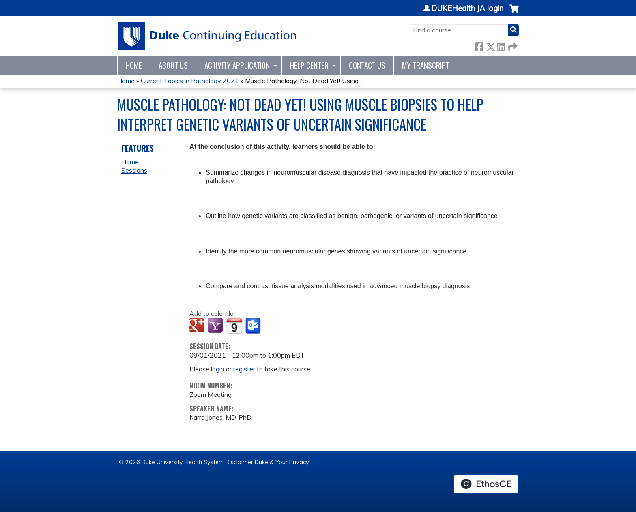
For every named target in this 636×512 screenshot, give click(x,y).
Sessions (134, 170)
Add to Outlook (253, 326)
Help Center (309, 65)
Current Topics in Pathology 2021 (190, 81)
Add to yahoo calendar (216, 326)
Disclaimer (239, 462)
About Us (173, 65)
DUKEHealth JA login (467, 8)
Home (134, 65)
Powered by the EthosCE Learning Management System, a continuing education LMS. (486, 484)
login (217, 369)
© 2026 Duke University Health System (171, 462)
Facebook (479, 45)
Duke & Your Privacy (282, 462)
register (244, 369)
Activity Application (237, 65)
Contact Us (367, 65)
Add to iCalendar (234, 325)
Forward (512, 45)
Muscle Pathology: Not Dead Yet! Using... (303, 81)
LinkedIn (501, 45)
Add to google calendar (197, 326)
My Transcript (425, 65)
